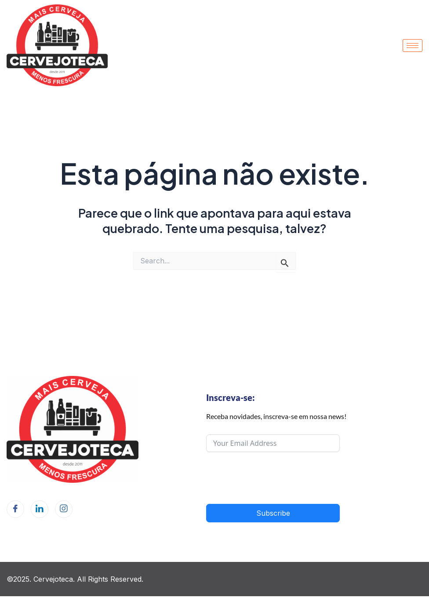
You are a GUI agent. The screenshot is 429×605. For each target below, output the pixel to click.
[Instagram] (64, 509)
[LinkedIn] (39, 509)
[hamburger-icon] (412, 45)
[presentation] (273, 478)
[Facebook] (15, 509)
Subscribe (273, 513)
